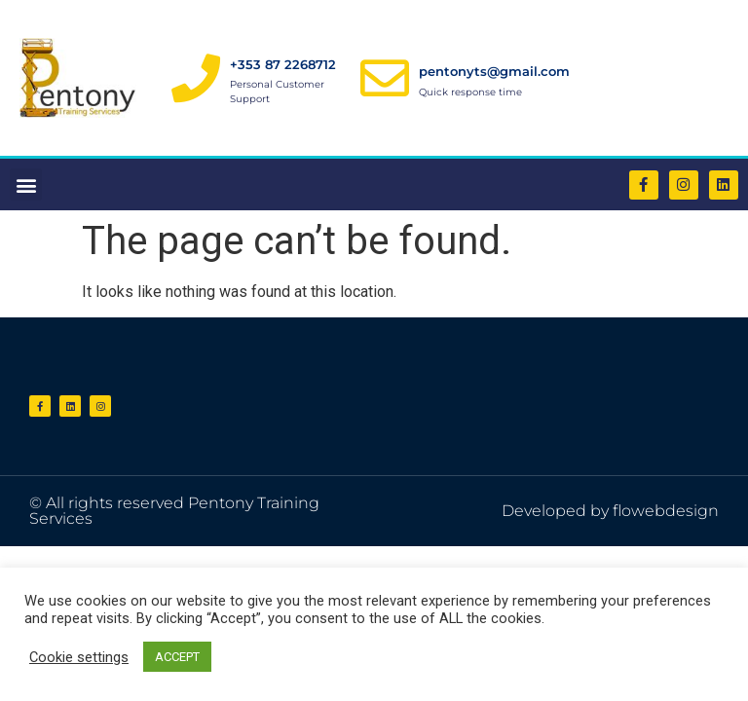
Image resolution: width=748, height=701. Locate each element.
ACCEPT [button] (177, 656)
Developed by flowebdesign (610, 510)
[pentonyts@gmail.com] (384, 78)
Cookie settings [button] (79, 657)
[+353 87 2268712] (195, 78)
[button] (26, 184)
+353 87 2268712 (283, 64)
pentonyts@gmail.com (494, 71)
